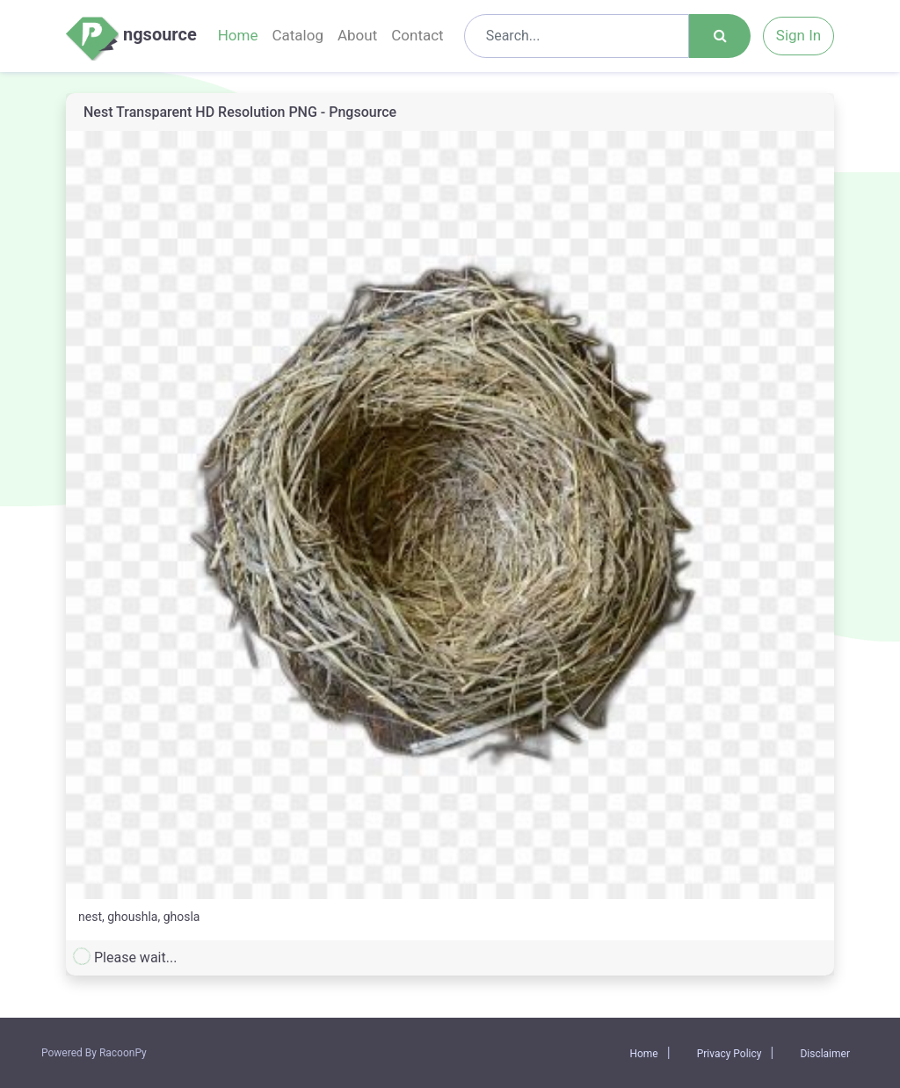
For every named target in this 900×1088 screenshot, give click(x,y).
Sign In (798, 35)
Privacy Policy (729, 1054)
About (357, 35)
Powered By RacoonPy (94, 1053)
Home (238, 35)
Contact (417, 35)
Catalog (297, 35)
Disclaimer (825, 1054)
